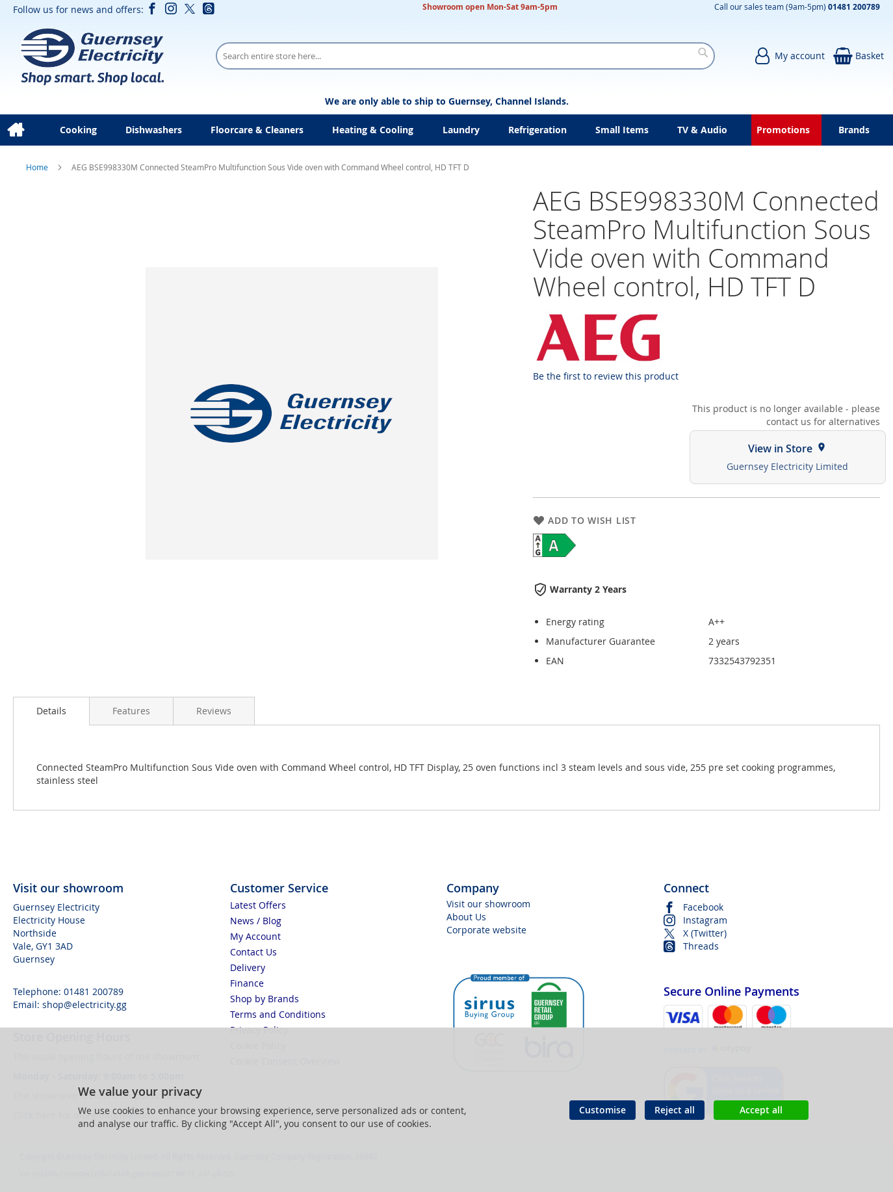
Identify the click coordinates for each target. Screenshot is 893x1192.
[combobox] (465, 56)
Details (51, 711)
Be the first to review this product (606, 376)
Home (38, 167)
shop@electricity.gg (84, 1004)
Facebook (703, 907)
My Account (255, 936)
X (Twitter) (705, 933)
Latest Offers (258, 905)
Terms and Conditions (278, 1014)
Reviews (213, 711)
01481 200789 (93, 991)
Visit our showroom (488, 904)
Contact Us (253, 952)
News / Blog (255, 920)
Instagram (705, 920)
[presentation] (51, 711)
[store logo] (92, 56)
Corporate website (486, 930)
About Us (466, 917)
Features (131, 711)
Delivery (247, 967)
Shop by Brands (264, 998)
